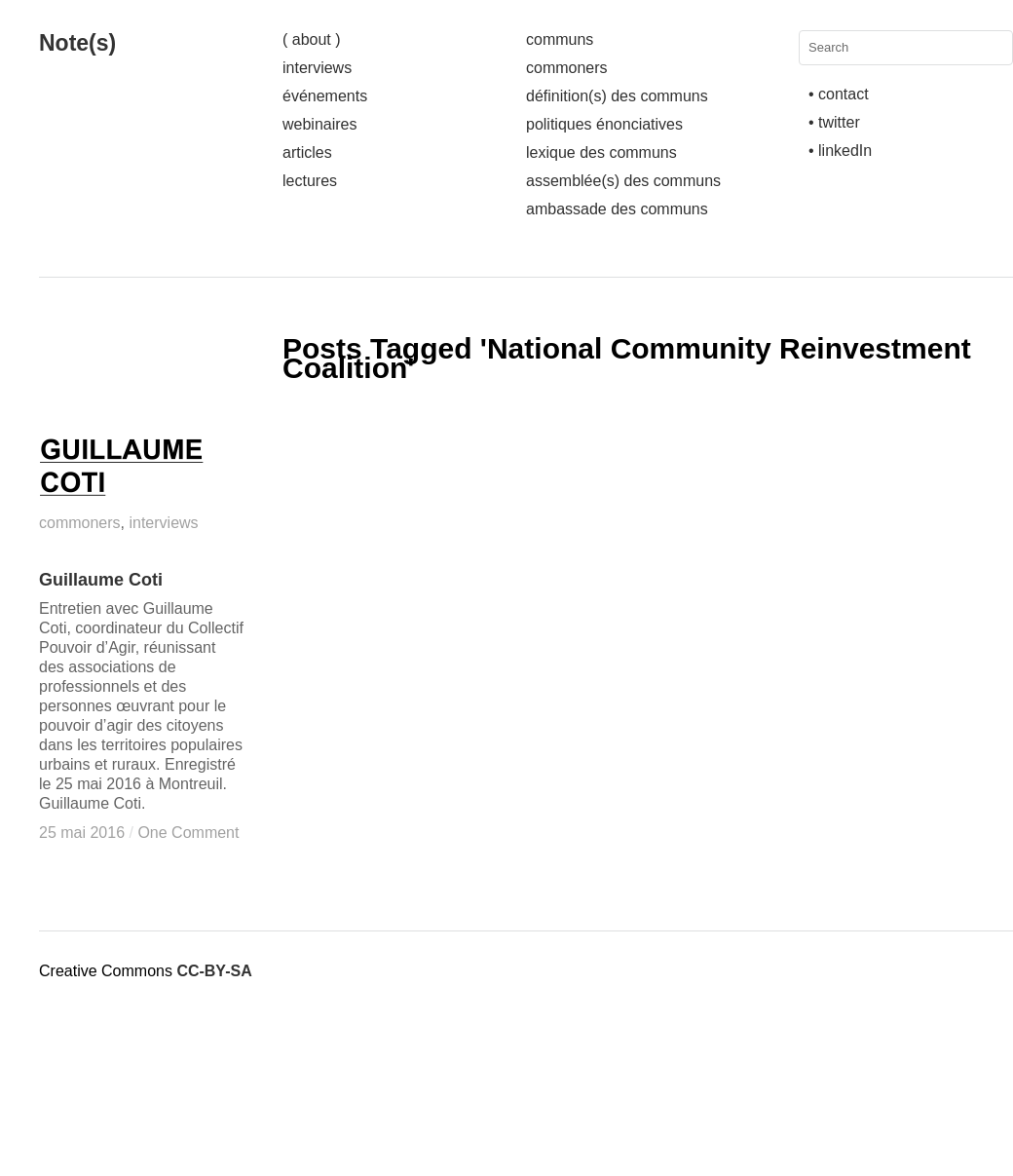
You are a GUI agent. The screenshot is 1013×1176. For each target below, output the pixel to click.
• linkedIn (840, 150)
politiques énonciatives (604, 124)
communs (559, 39)
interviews (317, 67)
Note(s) (77, 43)
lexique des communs (601, 152)
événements (324, 96)
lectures (309, 180)
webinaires (319, 124)
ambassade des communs (617, 209)
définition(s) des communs (617, 96)
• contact (838, 94)
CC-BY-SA (213, 971)
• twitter (834, 122)
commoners (567, 67)
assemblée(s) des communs (623, 180)
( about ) (311, 39)
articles (307, 152)
